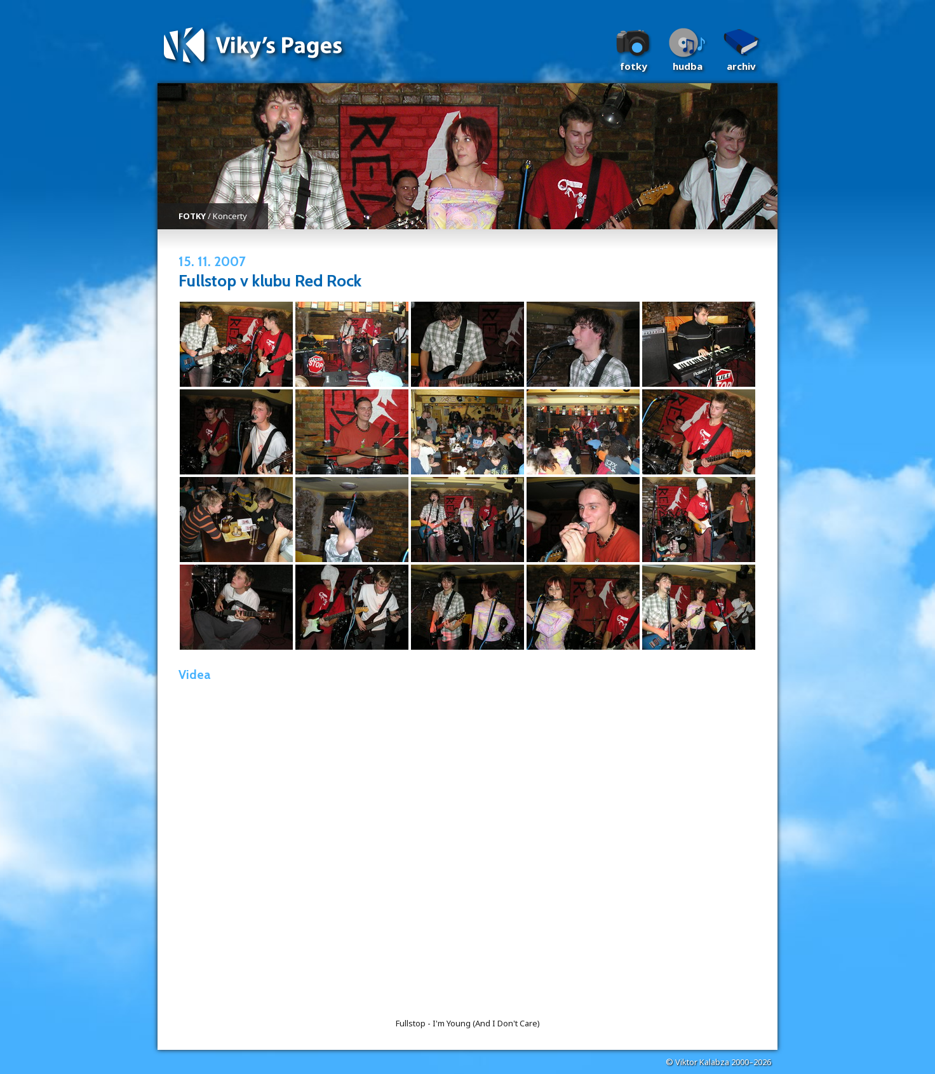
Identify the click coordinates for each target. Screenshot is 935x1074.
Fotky (633, 66)
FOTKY (192, 216)
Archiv (741, 66)
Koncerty (230, 216)
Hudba (688, 66)
